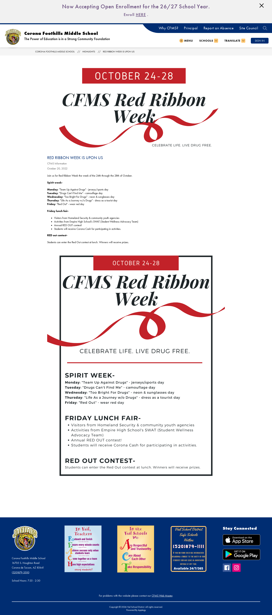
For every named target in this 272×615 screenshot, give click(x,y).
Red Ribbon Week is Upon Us (118, 51)
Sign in (260, 40)
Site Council (248, 28)
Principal (191, 28)
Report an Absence (218, 28)
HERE (141, 14)
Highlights (88, 51)
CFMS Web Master (162, 595)
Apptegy (142, 610)
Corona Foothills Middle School (55, 51)
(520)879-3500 (20, 572)
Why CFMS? (168, 28)
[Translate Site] (234, 41)
